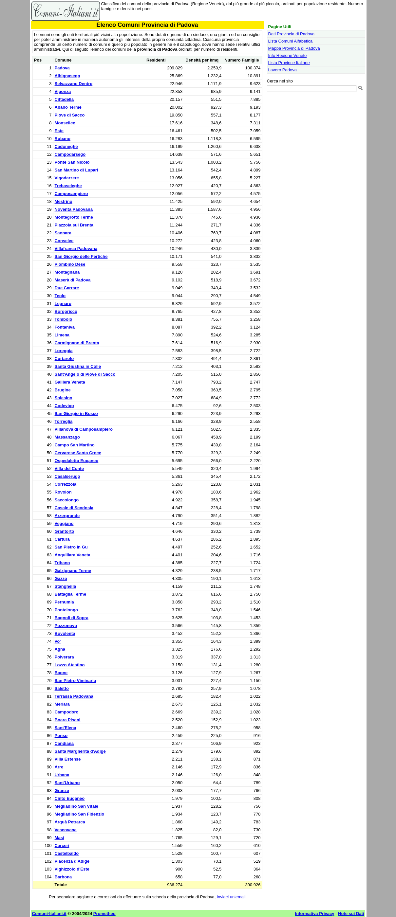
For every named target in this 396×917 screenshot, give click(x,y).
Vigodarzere (67, 177)
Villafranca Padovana (76, 248)
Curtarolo (64, 358)
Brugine (63, 389)
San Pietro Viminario (75, 680)
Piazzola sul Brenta (74, 225)
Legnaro (63, 303)
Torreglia (64, 421)
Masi (59, 837)
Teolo (60, 295)
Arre (59, 766)
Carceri (62, 845)
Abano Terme (68, 107)
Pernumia (64, 602)
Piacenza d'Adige (72, 861)
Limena (62, 335)
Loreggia (64, 350)
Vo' (58, 641)
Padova (62, 67)
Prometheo (104, 913)
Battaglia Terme (70, 594)
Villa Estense (68, 759)
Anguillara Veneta (72, 554)
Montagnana (67, 272)
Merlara (62, 704)
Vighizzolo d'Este (72, 869)
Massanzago (67, 437)
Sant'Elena (65, 727)
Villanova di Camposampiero (84, 429)
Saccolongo (67, 499)
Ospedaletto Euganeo (77, 460)
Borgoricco (66, 311)
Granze (62, 790)
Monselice (65, 122)
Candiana (64, 743)
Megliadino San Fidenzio (79, 814)
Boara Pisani (68, 719)
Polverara (64, 657)
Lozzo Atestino (70, 664)
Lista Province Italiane (289, 62)
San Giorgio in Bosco (76, 413)
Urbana (62, 774)
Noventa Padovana (74, 209)
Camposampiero (71, 193)
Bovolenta (65, 633)
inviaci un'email (231, 896)
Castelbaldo (67, 853)
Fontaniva (65, 327)
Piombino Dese (70, 264)
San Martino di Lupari (76, 170)
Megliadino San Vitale (76, 806)
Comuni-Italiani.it (49, 913)
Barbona (63, 876)
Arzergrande (67, 515)
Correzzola (65, 484)
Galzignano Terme (73, 570)
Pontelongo (66, 609)
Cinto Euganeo (70, 798)
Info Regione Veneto (287, 55)
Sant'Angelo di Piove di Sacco (85, 374)
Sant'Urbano (67, 782)
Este (59, 130)
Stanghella (65, 586)
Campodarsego (70, 154)
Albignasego (67, 75)
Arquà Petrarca (70, 821)
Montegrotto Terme (74, 217)
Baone (61, 672)
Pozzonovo (66, 625)
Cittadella (64, 99)
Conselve (64, 240)
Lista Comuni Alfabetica (290, 41)
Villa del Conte (69, 468)
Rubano (62, 138)
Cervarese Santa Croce (78, 452)
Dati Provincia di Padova (291, 33)
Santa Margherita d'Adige (80, 751)
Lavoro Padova (282, 69)
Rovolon (63, 492)
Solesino (63, 397)
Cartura (62, 539)
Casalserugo (67, 476)
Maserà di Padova (73, 280)
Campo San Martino (75, 444)
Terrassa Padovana (74, 696)
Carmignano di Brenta (77, 342)
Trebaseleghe (68, 185)
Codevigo (64, 405)
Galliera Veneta (70, 382)
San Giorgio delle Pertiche (81, 256)
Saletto (62, 688)
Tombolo (63, 319)
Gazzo (61, 578)
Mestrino (63, 201)
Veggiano (64, 523)
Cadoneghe (66, 146)
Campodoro (67, 712)
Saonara (63, 232)
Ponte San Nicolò (72, 162)
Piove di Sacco (70, 115)
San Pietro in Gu (71, 547)
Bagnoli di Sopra (71, 617)
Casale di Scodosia (74, 507)
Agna (60, 649)
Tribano (62, 562)
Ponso (61, 735)
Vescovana (66, 829)
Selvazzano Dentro (74, 83)
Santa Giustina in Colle (78, 366)
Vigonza (63, 91)
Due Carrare (67, 287)
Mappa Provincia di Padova (294, 48)
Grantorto (64, 531)
